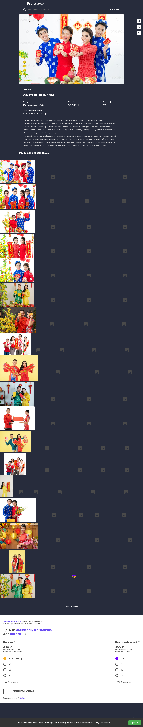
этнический (99, 139)
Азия (41, 127)
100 (10, 628)
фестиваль (76, 142)
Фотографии (113, 9)
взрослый (28, 136)
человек (83, 133)
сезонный (65, 142)
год (70, 139)
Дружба (33, 127)
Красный (40, 130)
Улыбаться (28, 133)
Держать (95, 127)
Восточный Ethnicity (97, 123)
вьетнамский (64, 145)
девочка (58, 133)
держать (88, 136)
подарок (27, 142)
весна (82, 139)
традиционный (109, 136)
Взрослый (38, 133)
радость (64, 139)
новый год (110, 142)
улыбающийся (49, 136)
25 (10, 617)
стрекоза (94, 145)
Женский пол (109, 130)
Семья (26, 127)
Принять (134, 723)
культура (27, 139)
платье (66, 133)
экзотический (88, 142)
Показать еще (71, 559)
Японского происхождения (91, 120)
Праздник (48, 127)
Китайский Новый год (33, 120)
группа (89, 139)
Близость (67, 127)
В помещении (29, 130)
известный (100, 142)
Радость (58, 127)
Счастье (49, 130)
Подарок (111, 123)
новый (90, 133)
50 (10, 623)
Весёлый (58, 130)
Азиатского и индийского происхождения (68, 123)
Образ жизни (69, 130)
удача (47, 142)
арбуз (36, 145)
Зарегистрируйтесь (12, 574)
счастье (98, 133)
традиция (109, 139)
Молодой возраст (84, 130)
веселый (107, 133)
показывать (38, 142)
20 (122, 628)
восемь (103, 145)
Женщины (48, 133)
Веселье (76, 127)
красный (74, 133)
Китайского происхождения (36, 123)
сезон (76, 139)
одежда (70, 136)
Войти (22, 651)
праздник (97, 136)
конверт (43, 145)
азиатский (55, 142)
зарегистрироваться (23, 644)
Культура (85, 127)
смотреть (61, 136)
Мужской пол (106, 127)
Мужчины (98, 130)
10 (15, 611)
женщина (38, 136)
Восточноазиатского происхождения (60, 120)
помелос (75, 145)
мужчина (79, 136)
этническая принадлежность (45, 139)
